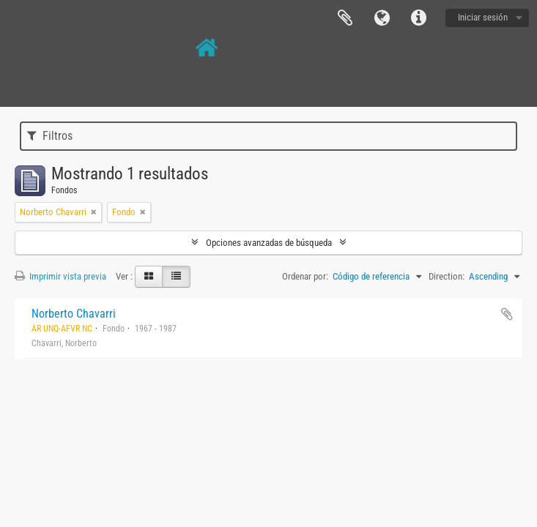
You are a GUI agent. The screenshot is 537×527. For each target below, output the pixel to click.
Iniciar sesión (483, 17)
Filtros (50, 136)
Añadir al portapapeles (507, 314)
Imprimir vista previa (60, 276)
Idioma (381, 18)
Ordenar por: (305, 276)
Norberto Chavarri (74, 314)
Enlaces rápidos (418, 18)
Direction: (446, 276)
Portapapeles (345, 18)
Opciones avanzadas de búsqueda (269, 242)
